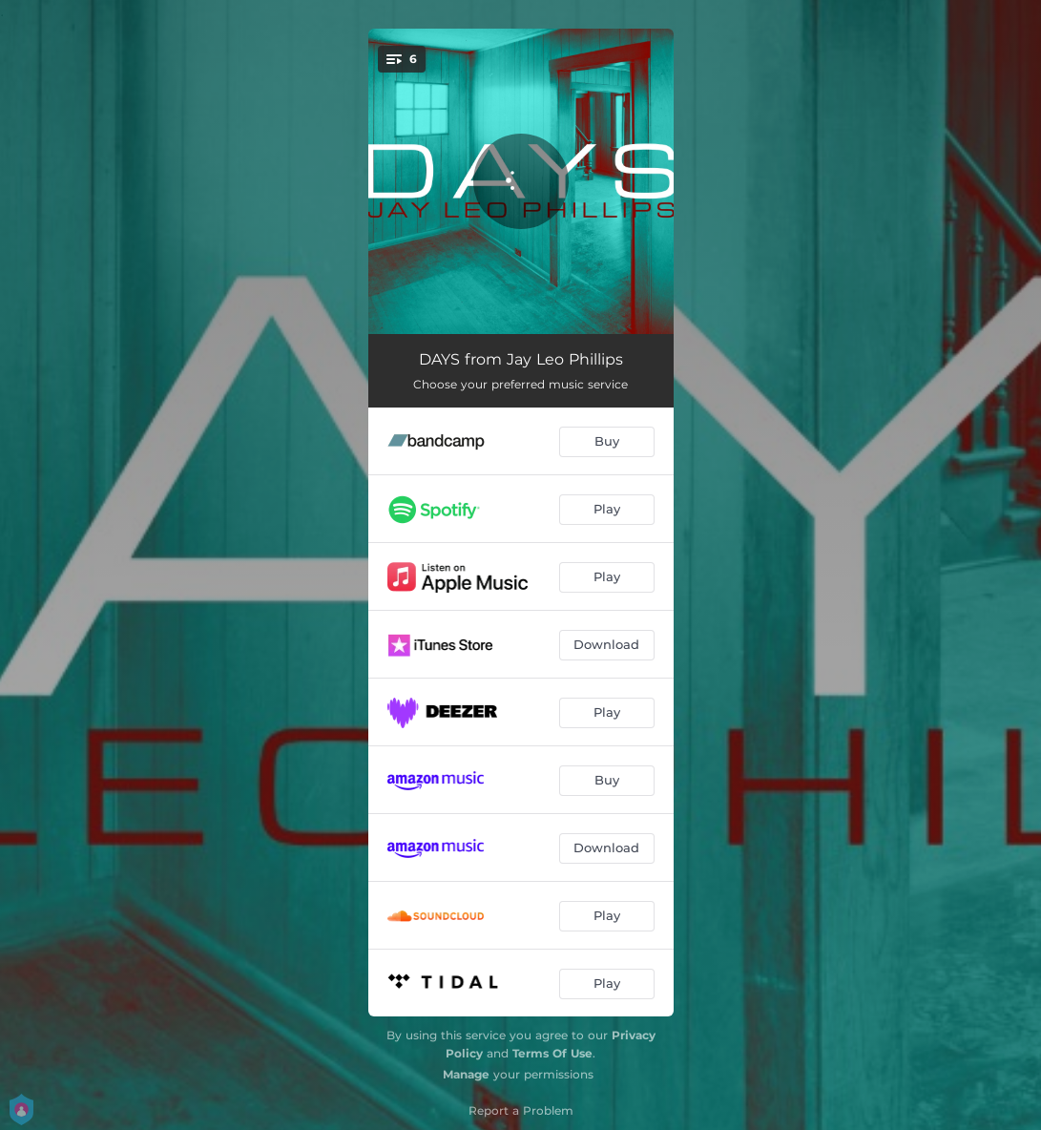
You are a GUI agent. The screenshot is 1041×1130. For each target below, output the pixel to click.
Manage (466, 1074)
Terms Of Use (552, 1053)
